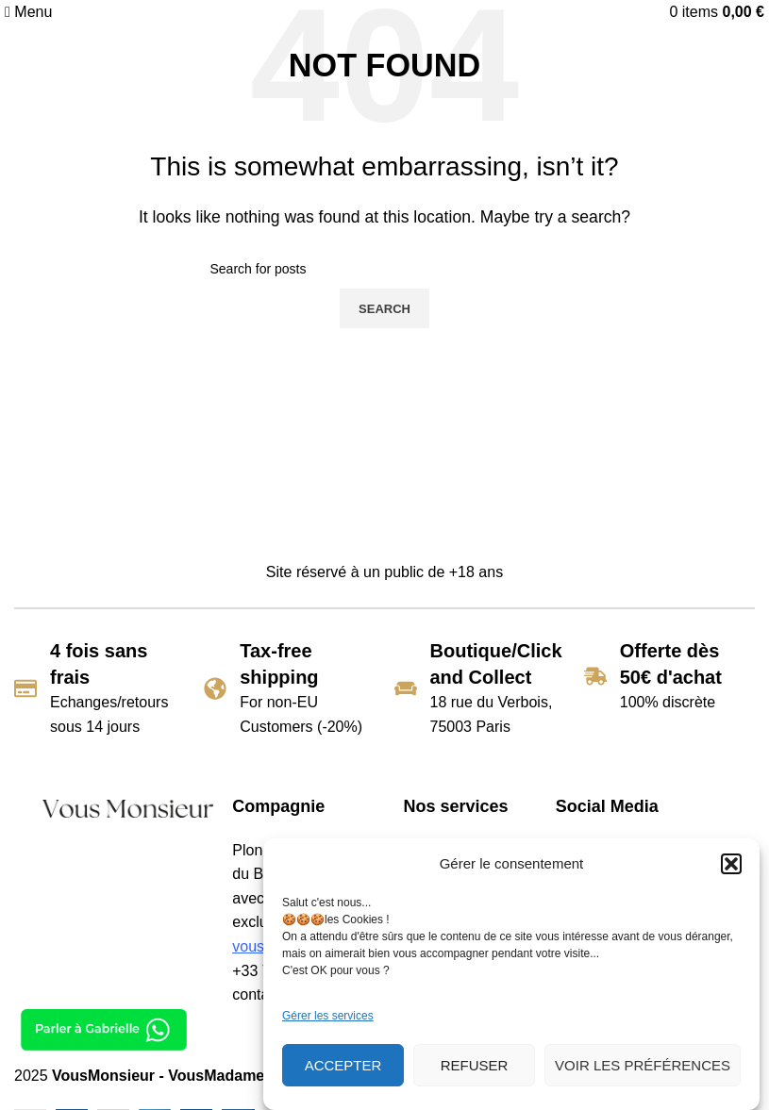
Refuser (475, 1065)
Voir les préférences (642, 1065)
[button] (731, 863)
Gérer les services (328, 1015)
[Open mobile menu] (28, 12)
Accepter (343, 1065)
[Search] (385, 269)
